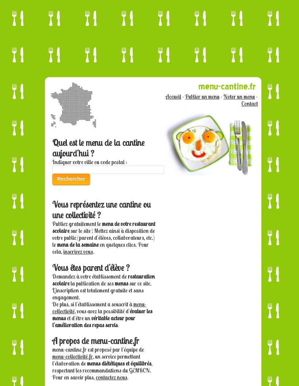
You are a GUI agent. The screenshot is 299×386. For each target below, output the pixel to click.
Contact (249, 103)
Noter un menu (239, 96)
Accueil (173, 96)
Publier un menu (202, 96)
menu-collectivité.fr (72, 356)
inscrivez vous (78, 251)
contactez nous (111, 377)
